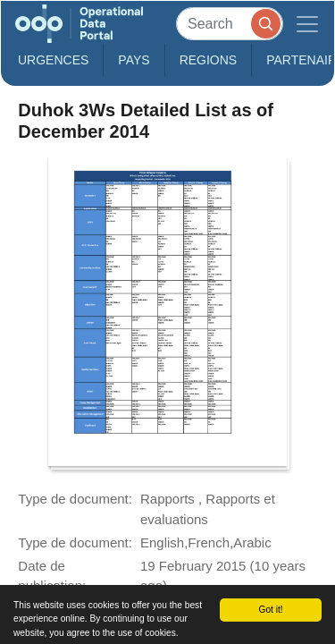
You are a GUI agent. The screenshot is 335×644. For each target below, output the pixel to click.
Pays (133, 60)
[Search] (229, 23)
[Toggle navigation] (307, 24)
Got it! (270, 609)
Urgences (53, 60)
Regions (209, 60)
